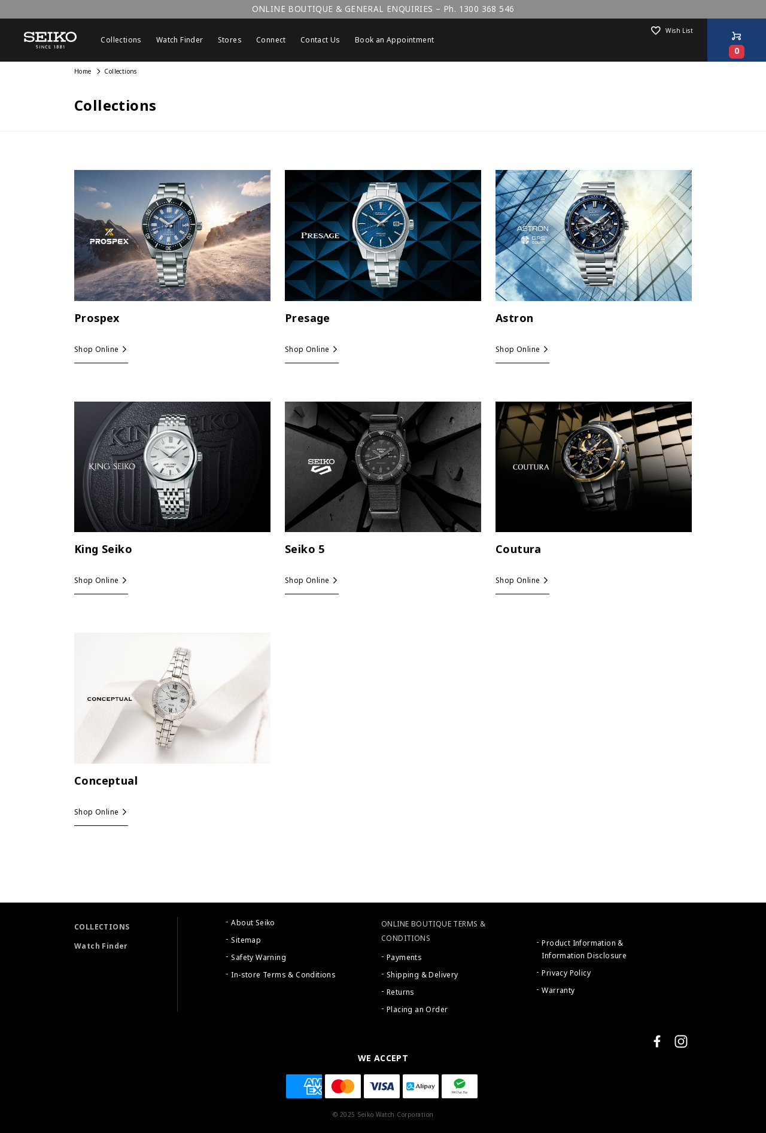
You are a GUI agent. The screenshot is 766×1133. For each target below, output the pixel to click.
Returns (401, 992)
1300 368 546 (487, 9)
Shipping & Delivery (422, 975)
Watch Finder (101, 946)
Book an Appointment (394, 40)
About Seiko (253, 923)
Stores (230, 40)
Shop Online (96, 349)
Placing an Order (417, 1009)
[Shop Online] (736, 40)
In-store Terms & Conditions (283, 975)
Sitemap (246, 940)
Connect (271, 40)
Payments (404, 957)
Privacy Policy (566, 973)
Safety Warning (258, 957)
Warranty (558, 990)
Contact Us (320, 40)
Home (83, 71)
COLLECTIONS (101, 927)
